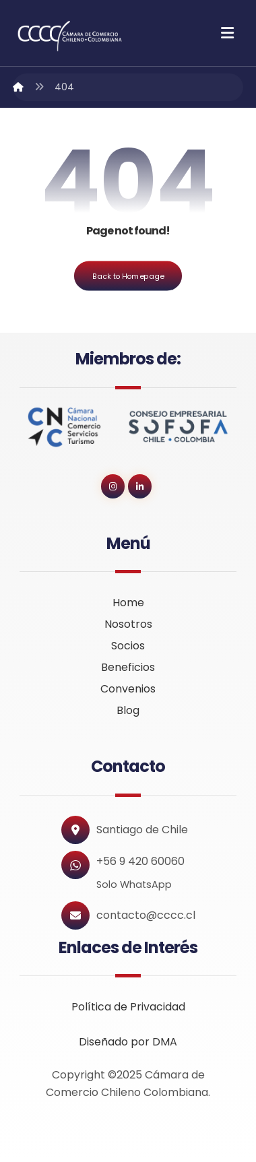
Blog (128, 710)
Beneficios (128, 667)
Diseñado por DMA (128, 1042)
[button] (227, 33)
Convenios (128, 689)
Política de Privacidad (128, 1006)
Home (128, 602)
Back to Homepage (128, 276)
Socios (128, 645)
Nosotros (128, 624)
